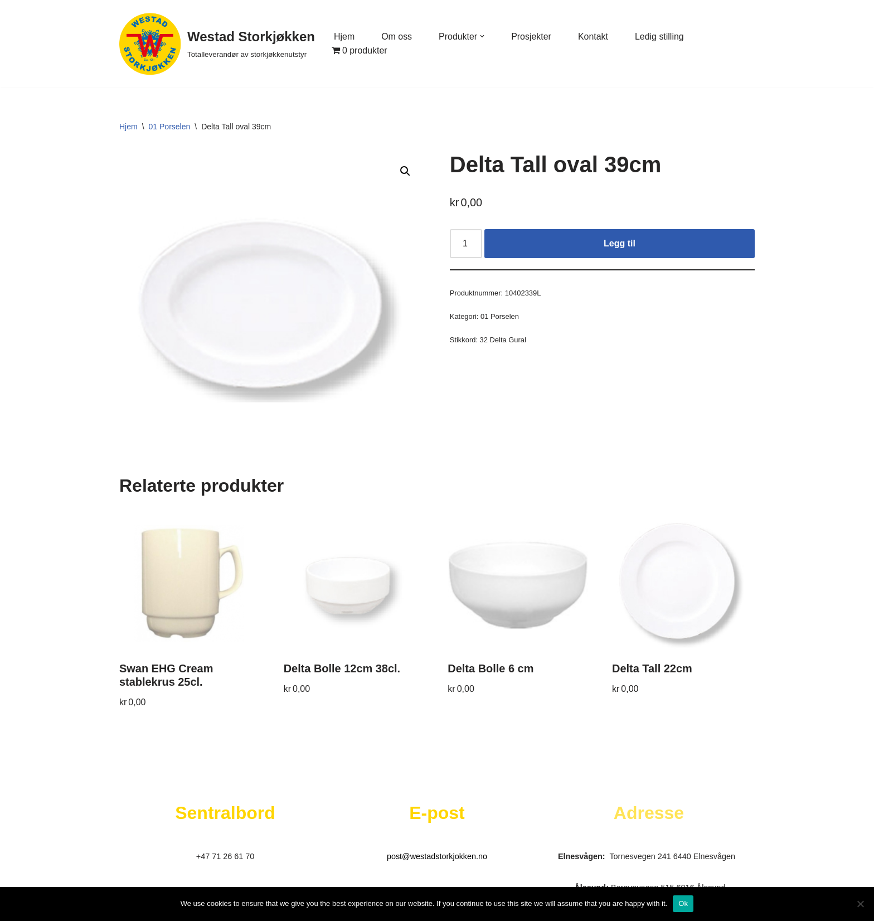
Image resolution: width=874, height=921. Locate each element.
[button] (482, 36)
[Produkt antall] (466, 243)
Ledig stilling (659, 36)
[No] (860, 903)
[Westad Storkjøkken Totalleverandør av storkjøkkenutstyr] (217, 43)
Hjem (344, 36)
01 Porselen (170, 126)
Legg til (619, 243)
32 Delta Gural (503, 340)
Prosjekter (532, 36)
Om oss (396, 36)
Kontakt (594, 36)
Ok (683, 903)
